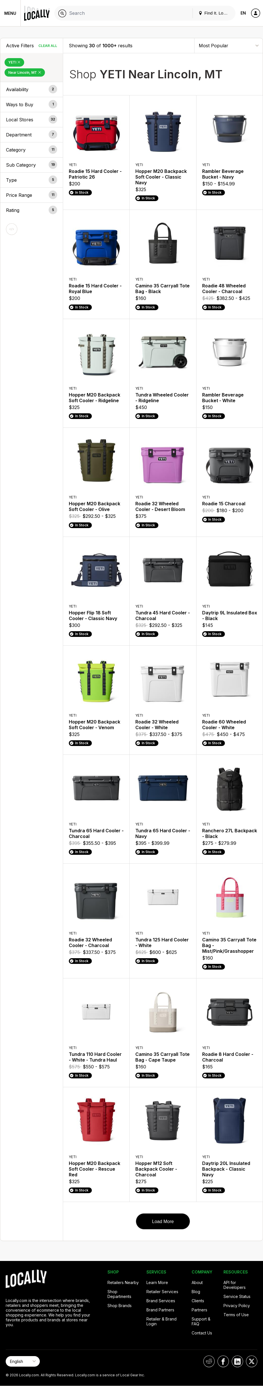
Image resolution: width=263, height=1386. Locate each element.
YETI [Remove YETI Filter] (14, 62)
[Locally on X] (251, 1361)
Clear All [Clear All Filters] (47, 46)
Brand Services (160, 1300)
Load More (163, 1221)
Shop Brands (119, 1305)
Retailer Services (162, 1291)
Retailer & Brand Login (161, 1321)
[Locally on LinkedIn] (237, 1361)
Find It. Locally (215, 13)
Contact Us (202, 1332)
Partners (199, 1309)
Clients (198, 1300)
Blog (196, 1291)
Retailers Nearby (123, 1282)
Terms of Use (236, 1314)
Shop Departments (119, 1294)
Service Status (236, 1296)
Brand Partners (160, 1309)
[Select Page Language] (23, 1361)
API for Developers (234, 1285)
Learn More (157, 1282)
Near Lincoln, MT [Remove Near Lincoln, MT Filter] (24, 72)
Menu (10, 13)
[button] (31, 89)
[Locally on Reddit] (209, 1361)
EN (243, 13)
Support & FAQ (201, 1321)
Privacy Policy (236, 1305)
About (197, 1282)
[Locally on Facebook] (223, 1361)
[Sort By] (228, 45)
